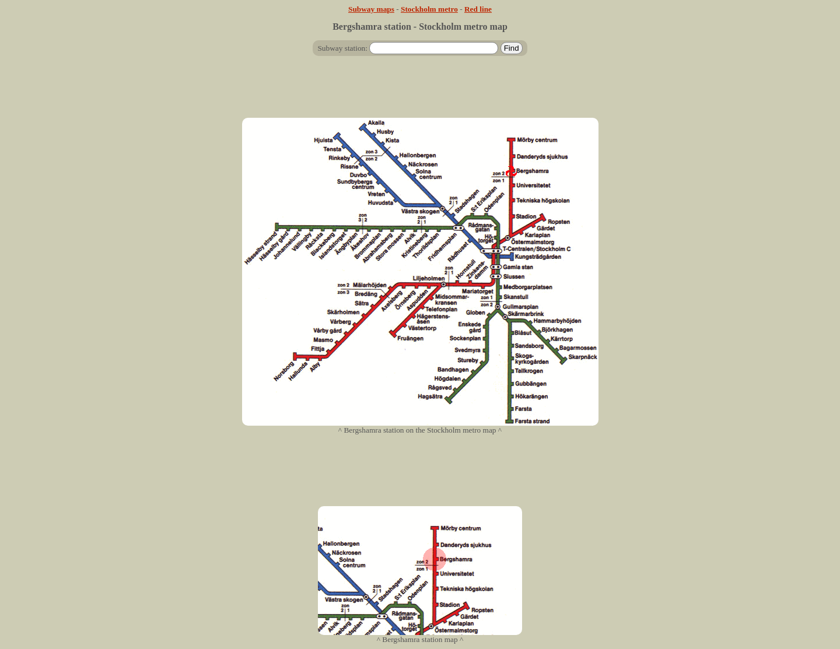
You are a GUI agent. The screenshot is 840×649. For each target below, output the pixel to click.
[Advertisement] (420, 91)
